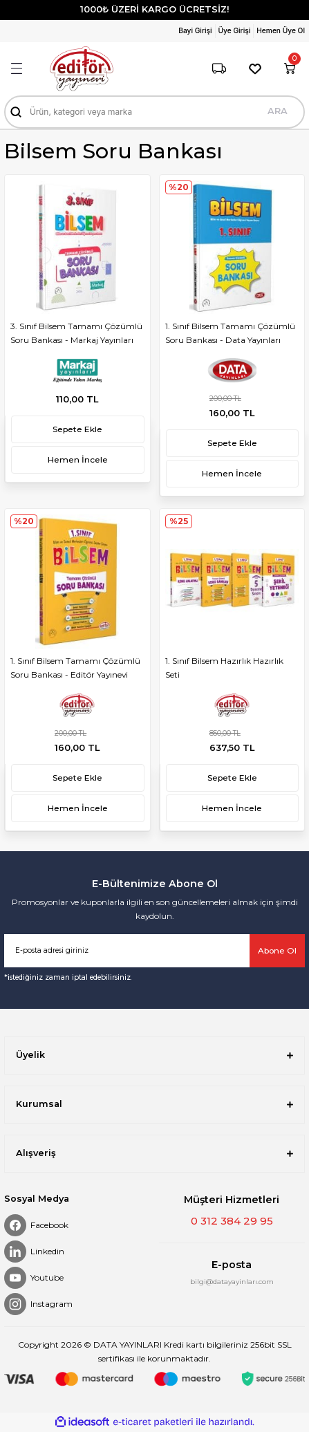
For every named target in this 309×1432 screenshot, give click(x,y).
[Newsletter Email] (154, 950)
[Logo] (82, 68)
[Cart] (289, 68)
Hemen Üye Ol (280, 30)
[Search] (154, 112)
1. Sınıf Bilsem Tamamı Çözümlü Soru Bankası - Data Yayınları (230, 333)
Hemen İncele (78, 459)
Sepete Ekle (77, 429)
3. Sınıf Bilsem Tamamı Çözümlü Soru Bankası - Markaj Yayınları (76, 333)
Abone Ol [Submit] (277, 950)
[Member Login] (196, 31)
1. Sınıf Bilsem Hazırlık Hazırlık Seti (224, 667)
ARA (278, 111)
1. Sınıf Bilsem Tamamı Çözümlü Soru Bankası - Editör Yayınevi (75, 667)
